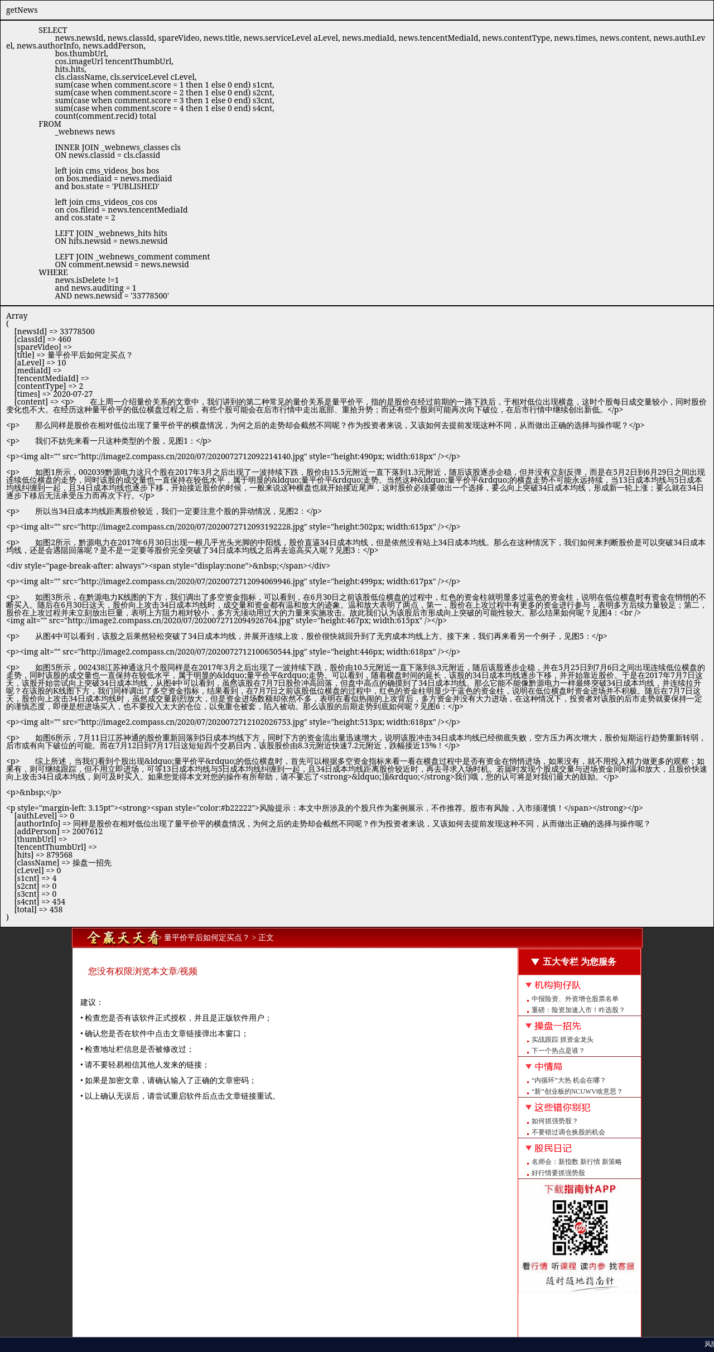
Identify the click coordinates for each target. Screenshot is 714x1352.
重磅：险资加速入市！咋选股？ (578, 1010)
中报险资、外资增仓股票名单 (575, 999)
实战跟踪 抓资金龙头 (563, 1039)
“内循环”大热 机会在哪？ (569, 1080)
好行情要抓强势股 (558, 1173)
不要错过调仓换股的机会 (568, 1132)
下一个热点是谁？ (558, 1051)
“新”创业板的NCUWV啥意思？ (577, 1091)
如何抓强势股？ (555, 1121)
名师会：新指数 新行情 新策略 (577, 1162)
